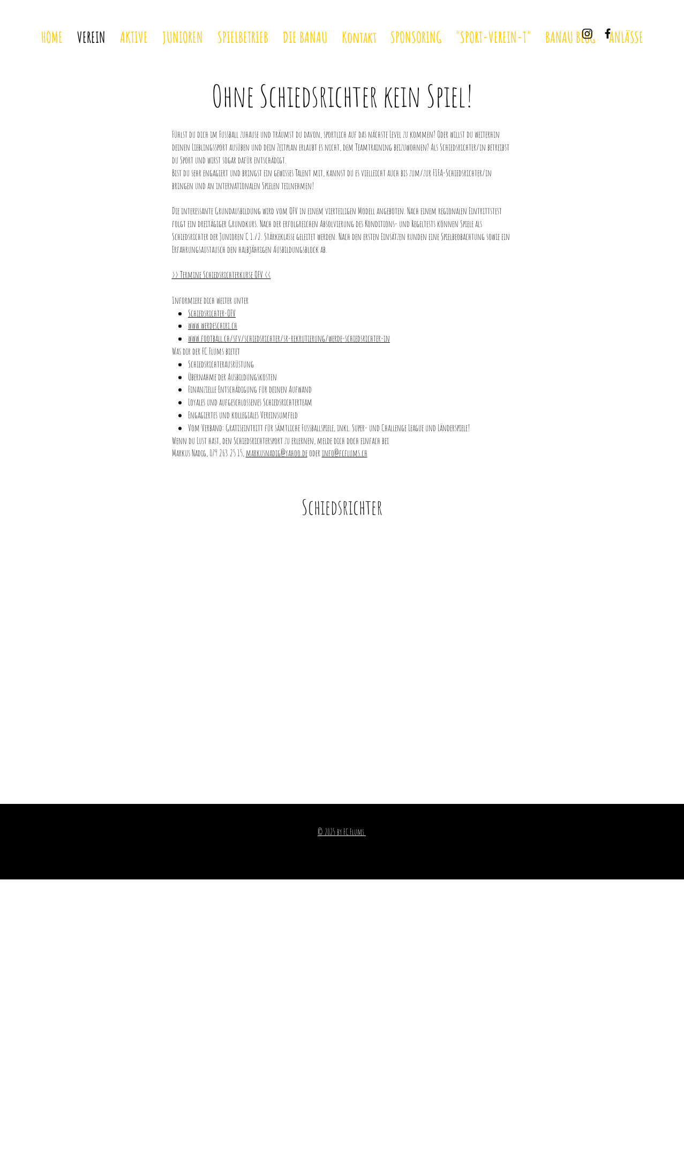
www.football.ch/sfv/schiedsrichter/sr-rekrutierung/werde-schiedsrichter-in (289, 338)
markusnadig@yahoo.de (276, 452)
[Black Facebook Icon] (607, 33)
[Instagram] (587, 33)
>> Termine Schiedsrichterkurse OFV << (221, 274)
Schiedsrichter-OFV (212, 313)
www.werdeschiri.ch (212, 325)
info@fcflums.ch (344, 452)
